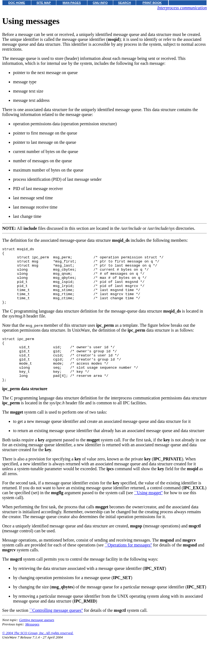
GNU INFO (100, 2)
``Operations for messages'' (128, 565)
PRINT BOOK (152, 2)
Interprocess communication (182, 7)
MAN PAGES (72, 2)
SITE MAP (43, 2)
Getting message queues (36, 640)
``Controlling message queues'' (56, 630)
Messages (32, 645)
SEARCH (124, 2)
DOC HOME (16, 2)
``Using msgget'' (148, 513)
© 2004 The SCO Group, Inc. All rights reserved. (37, 653)
